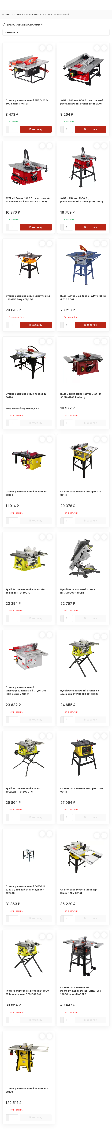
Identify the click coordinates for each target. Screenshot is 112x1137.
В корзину (35, 129)
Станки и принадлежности (27, 14)
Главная (6, 14)
